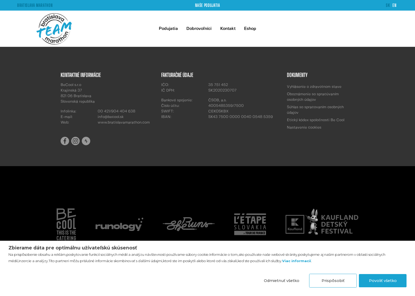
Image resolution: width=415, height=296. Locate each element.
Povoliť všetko (383, 280)
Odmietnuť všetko (281, 280)
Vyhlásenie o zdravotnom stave (314, 87)
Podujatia (168, 29)
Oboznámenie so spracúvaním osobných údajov (313, 97)
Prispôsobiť (333, 280)
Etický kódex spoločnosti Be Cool (315, 120)
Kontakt (228, 29)
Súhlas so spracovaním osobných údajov (315, 110)
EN (394, 5)
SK (388, 5)
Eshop (250, 29)
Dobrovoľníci (199, 29)
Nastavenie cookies (304, 127)
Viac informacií (296, 261)
